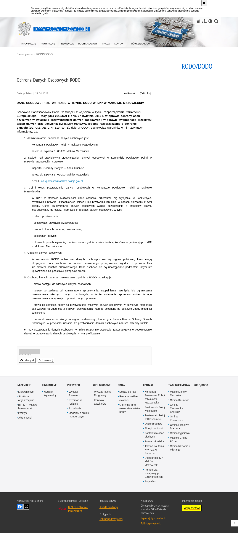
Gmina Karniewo (179, 400)
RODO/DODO (44, 54)
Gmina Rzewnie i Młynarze (180, 448)
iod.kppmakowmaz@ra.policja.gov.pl (62, 181)
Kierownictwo (25, 391)
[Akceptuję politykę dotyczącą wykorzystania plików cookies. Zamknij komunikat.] (204, 3)
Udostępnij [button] (27, 360)
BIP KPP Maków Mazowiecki (27, 406)
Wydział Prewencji (74, 393)
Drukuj (145, 93)
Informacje (24, 385)
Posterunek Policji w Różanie (155, 409)
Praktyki (23, 412)
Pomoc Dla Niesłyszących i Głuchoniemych (154, 473)
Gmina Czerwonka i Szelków (177, 408)
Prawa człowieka (154, 441)
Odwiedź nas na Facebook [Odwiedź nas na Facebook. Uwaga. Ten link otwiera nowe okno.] (20, 507)
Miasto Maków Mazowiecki (178, 393)
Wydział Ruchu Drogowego (102, 393)
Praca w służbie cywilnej (128, 398)
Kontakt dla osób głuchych (154, 435)
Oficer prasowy (153, 423)
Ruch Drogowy (101, 385)
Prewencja (73, 385)
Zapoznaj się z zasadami (153, 518)
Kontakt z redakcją (108, 507)
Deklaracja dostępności (111, 519)
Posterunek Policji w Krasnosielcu (155, 417)
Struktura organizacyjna (26, 398)
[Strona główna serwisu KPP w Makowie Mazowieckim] (198, 21)
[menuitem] (29, 43)
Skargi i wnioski (154, 428)
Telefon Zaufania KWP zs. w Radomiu (154, 450)
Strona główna (25, 54)
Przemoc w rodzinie (75, 402)
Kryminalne (49, 385)
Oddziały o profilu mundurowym (79, 414)
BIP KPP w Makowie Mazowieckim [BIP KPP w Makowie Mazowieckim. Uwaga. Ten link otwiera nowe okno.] (78, 509)
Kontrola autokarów (100, 402)
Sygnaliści (150, 481)
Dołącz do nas (127, 391)
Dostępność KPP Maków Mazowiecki (154, 461)
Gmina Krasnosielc (176, 418)
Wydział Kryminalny (50, 393)
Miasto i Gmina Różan (178, 439)
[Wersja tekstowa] (210, 21)
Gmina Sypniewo (180, 433)
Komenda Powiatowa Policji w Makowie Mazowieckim (155, 397)
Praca (121, 385)
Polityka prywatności (151, 523)
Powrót (130, 93)
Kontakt (148, 385)
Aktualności (25, 417)
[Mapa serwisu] (204, 21)
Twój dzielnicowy (179, 385)
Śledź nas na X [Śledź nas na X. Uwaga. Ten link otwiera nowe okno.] (26, 507)
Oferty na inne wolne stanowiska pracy (129, 408)
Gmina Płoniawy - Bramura (180, 426)
